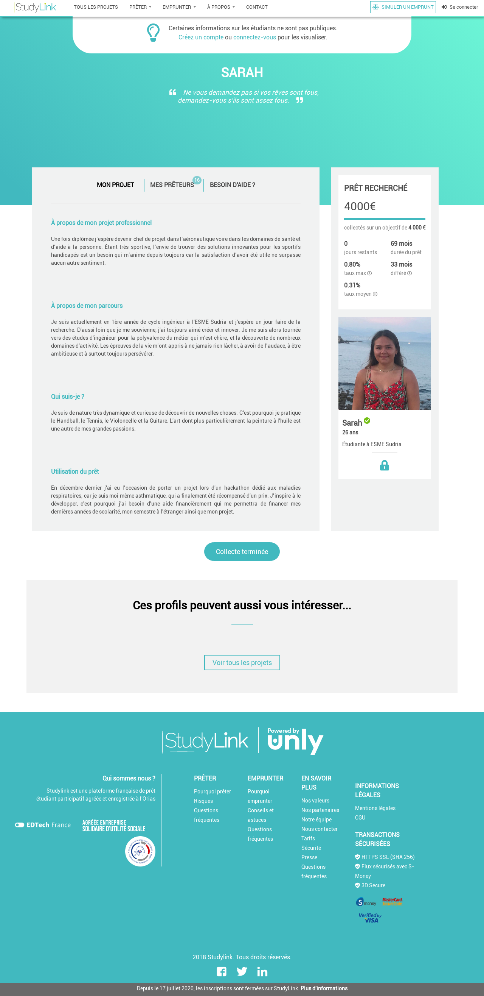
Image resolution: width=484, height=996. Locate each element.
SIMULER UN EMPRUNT (403, 7)
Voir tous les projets (242, 663)
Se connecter (460, 7)
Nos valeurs (315, 801)
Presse (309, 857)
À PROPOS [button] (219, 7)
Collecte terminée (242, 552)
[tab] (117, 185)
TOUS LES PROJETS (96, 7)
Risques (203, 801)
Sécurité (311, 848)
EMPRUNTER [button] (177, 7)
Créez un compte (200, 37)
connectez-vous (254, 37)
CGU (360, 818)
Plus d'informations (324, 988)
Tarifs (308, 838)
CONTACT (257, 7)
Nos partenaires (320, 810)
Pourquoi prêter (212, 791)
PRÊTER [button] (138, 7)
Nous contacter (319, 829)
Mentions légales (375, 808)
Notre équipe (316, 819)
